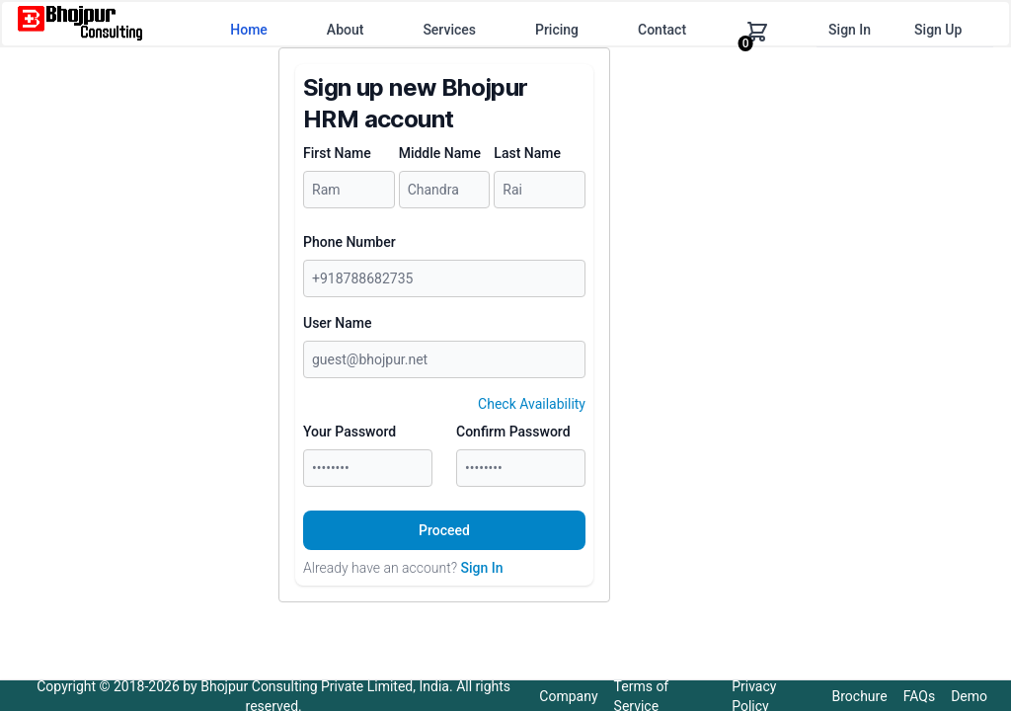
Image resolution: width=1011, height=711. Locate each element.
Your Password (349, 431)
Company (568, 696)
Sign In (849, 30)
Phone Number (349, 242)
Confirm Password (513, 431)
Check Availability (531, 404)
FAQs (919, 696)
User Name (337, 323)
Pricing (557, 30)
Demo (969, 696)
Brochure (860, 696)
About (345, 30)
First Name (337, 153)
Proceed (444, 530)
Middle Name (440, 153)
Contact (662, 30)
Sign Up (938, 30)
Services (449, 30)
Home (249, 30)
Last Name (527, 153)
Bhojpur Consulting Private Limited (306, 686)
